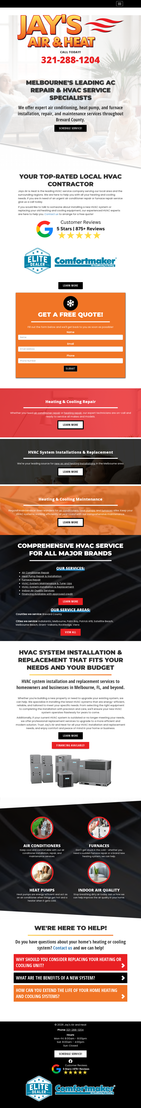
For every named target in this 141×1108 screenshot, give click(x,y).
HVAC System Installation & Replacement (48, 587)
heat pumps (87, 510)
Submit (70, 368)
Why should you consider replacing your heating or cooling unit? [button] (68, 962)
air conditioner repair (47, 413)
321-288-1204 (70, 59)
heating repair (73, 413)
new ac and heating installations (74, 463)
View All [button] (70, 632)
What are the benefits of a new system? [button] (55, 978)
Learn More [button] (70, 285)
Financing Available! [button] (70, 745)
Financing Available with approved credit (47, 594)
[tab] (70, 962)
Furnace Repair (31, 579)
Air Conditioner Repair (35, 572)
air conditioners (69, 510)
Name (70, 332)
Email (70, 344)
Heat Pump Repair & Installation (42, 576)
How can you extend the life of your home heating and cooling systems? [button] (66, 993)
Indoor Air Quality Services (38, 590)
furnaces (107, 510)
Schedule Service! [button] (70, 128)
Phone (70, 355)
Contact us (51, 214)
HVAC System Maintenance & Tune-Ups (47, 583)
